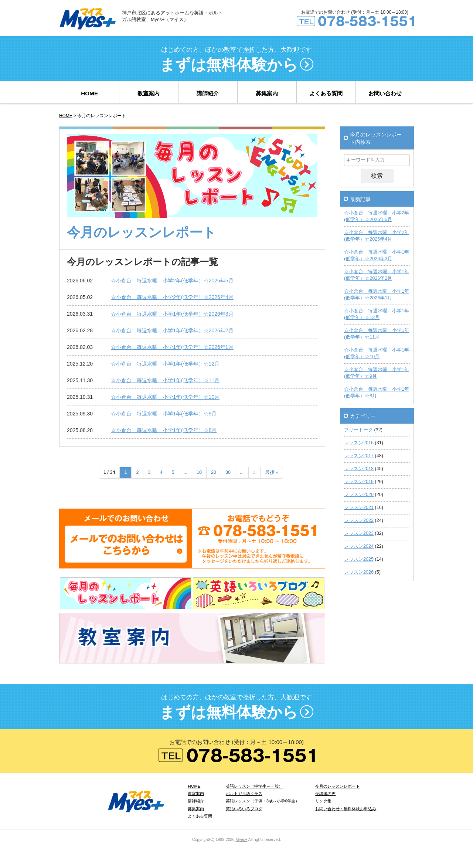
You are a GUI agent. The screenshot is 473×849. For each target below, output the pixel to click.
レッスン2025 (359, 559)
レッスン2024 (359, 546)
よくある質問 (326, 93)
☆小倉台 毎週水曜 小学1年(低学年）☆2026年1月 (172, 347)
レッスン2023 (359, 533)
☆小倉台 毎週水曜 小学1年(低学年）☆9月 (164, 414)
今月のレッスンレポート (337, 786)
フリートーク (358, 429)
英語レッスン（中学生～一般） (254, 786)
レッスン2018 (359, 468)
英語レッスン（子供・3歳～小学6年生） (263, 801)
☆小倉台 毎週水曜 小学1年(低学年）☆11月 (165, 380)
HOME (89, 93)
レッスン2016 (359, 442)
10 (199, 472)
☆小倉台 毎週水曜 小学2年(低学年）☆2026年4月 (172, 297)
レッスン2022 (359, 520)
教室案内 (148, 93)
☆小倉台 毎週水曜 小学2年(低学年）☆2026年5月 (172, 280)
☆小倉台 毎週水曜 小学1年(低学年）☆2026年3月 (172, 314)
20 (213, 472)
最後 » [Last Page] (272, 472)
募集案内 (267, 93)
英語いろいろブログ (244, 808)
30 (228, 472)
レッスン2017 (359, 455)
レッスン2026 (359, 572)
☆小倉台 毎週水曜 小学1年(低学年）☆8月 (164, 430)
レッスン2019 (359, 481)
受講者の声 (325, 793)
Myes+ (241, 839)
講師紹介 (208, 93)
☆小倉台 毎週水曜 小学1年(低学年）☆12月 (165, 364)
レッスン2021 (359, 507)
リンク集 (323, 801)
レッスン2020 (359, 494)
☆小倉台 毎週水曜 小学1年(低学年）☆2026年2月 (172, 330)
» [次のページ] (254, 472)
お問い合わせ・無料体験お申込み (345, 808)
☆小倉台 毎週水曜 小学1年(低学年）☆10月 (165, 397)
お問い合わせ (385, 93)
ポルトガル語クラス (244, 793)
